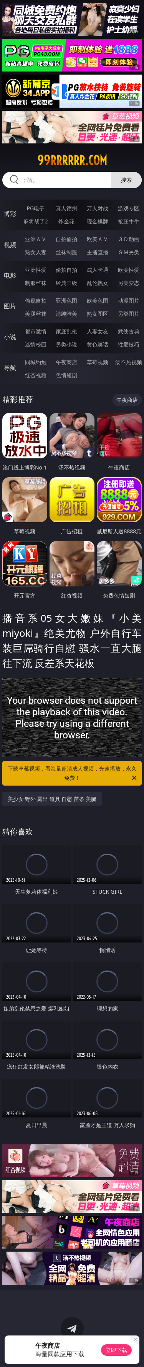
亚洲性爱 (35, 269)
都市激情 (35, 331)
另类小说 (66, 344)
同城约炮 (35, 362)
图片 (10, 306)
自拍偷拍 (66, 239)
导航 (10, 367)
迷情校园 (35, 344)
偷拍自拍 (66, 269)
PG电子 (35, 208)
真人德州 (66, 208)
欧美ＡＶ (97, 239)
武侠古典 (128, 331)
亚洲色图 (66, 300)
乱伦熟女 (97, 282)
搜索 (126, 179)
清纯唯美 (66, 313)
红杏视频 (35, 375)
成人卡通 (97, 269)
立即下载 (116, 1350)
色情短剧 (66, 375)
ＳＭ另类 (128, 252)
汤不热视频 (128, 362)
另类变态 (128, 282)
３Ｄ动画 (128, 239)
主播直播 (97, 252)
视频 (10, 244)
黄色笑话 (97, 344)
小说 (10, 337)
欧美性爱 (128, 269)
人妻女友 (97, 331)
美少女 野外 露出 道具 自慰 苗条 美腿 (52, 799)
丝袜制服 (66, 252)
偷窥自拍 (35, 300)
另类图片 (128, 313)
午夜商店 (66, 362)
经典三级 (66, 282)
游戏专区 (128, 208)
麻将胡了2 (35, 221)
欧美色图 (97, 300)
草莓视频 (97, 362)
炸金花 (66, 221)
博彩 (10, 214)
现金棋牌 (97, 221)
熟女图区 (97, 313)
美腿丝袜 (35, 313)
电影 (10, 275)
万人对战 (97, 208)
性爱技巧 (128, 344)
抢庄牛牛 (128, 221)
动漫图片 (128, 300)
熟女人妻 (35, 252)
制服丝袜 (35, 282)
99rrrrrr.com (72, 160)
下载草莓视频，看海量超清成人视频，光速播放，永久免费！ (73, 774)
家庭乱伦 (66, 331)
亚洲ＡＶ (35, 239)
